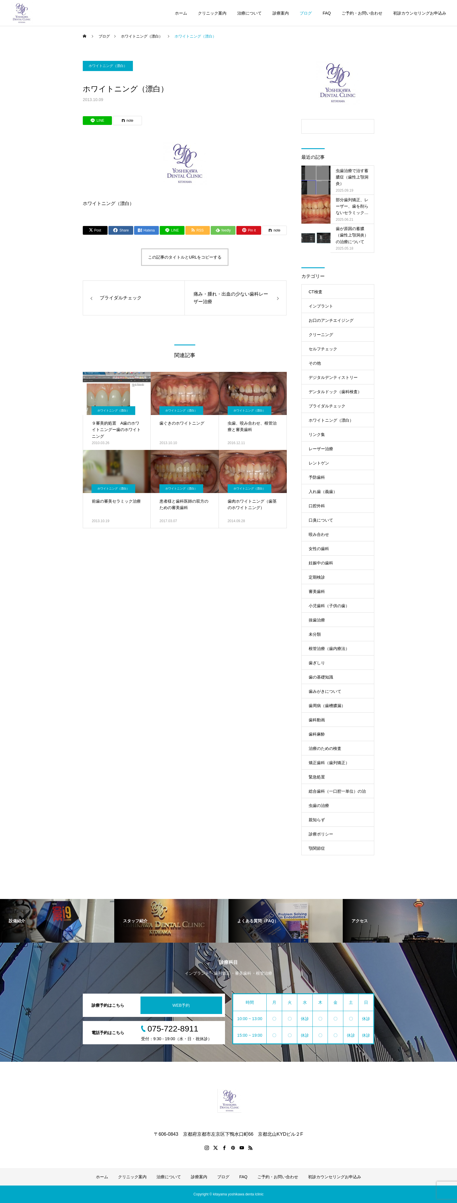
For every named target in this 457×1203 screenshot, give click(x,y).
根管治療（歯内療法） (329, 648)
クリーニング (321, 334)
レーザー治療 (321, 448)
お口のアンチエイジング (331, 320)
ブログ (306, 13)
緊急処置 (317, 777)
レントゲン (319, 463)
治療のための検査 (325, 748)
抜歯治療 (317, 620)
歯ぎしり (317, 662)
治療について (249, 13)
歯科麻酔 (317, 734)
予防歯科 (317, 477)
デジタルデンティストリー (333, 377)
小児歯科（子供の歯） (329, 605)
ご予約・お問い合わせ (362, 13)
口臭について (321, 520)
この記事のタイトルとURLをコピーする (185, 257)
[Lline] (97, 120)
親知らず (317, 819)
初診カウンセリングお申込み (419, 13)
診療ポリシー (321, 834)
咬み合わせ (319, 534)
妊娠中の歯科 (321, 563)
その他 (315, 363)
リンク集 (317, 434)
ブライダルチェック (327, 406)
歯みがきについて (325, 691)
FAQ (327, 13)
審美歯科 (317, 591)
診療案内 (281, 13)
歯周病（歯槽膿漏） (327, 705)
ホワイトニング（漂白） (108, 66)
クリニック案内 (212, 13)
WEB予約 (181, 1005)
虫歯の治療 (319, 805)
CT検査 (315, 291)
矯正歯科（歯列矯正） (329, 762)
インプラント (321, 306)
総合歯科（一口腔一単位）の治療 (337, 793)
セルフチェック (323, 349)
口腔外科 (317, 506)
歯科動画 (317, 720)
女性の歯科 (319, 548)
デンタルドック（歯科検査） (335, 391)
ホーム (181, 13)
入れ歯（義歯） (323, 491)
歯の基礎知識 (321, 677)
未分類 (315, 634)
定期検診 (317, 577)
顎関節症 (317, 848)
